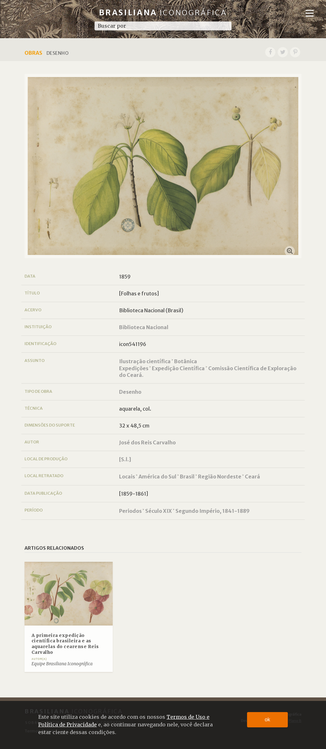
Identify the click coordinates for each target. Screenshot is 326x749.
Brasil (187, 476)
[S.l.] (125, 459)
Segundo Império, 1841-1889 (212, 511)
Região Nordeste (219, 476)
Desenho (130, 392)
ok (267, 719)
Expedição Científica (178, 368)
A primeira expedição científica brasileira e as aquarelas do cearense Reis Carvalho (65, 644)
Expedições (133, 368)
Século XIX (158, 511)
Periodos (130, 511)
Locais (127, 476)
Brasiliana (163, 13)
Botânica (185, 361)
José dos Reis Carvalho (147, 442)
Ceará (252, 476)
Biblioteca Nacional (143, 327)
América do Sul (157, 476)
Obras (33, 53)
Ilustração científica (145, 361)
